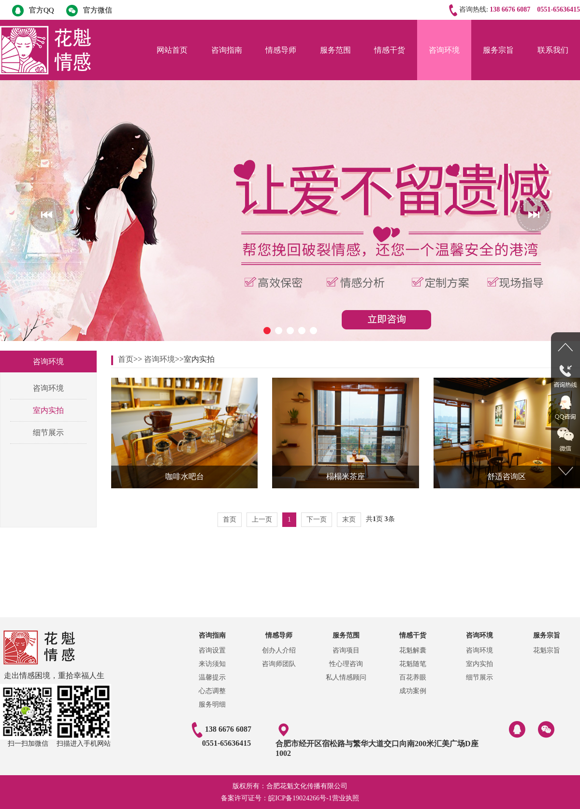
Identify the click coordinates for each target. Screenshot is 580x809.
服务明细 (212, 704)
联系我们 (552, 50)
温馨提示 (212, 677)
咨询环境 (444, 50)
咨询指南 (226, 50)
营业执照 (345, 798)
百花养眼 (412, 677)
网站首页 (172, 50)
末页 (349, 519)
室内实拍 (48, 410)
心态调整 (212, 691)
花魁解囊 (412, 650)
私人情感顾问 (346, 677)
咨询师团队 (279, 663)
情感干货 (389, 50)
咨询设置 (212, 650)
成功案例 (412, 691)
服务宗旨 (498, 50)
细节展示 (48, 432)
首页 (125, 359)
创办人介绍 (279, 650)
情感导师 (280, 50)
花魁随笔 (412, 663)
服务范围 (335, 50)
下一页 (316, 519)
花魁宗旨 (546, 650)
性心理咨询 (346, 663)
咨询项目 (346, 650)
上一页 (262, 519)
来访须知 (212, 663)
